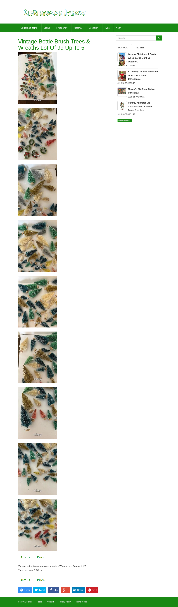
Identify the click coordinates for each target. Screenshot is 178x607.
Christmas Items (30, 27)
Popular (123, 47)
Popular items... (124, 121)
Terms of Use (81, 602)
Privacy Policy (65, 602)
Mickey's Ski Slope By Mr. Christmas (141, 91)
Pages (39, 602)
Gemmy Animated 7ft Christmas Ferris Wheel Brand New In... (140, 106)
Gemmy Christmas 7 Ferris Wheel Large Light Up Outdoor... (142, 58)
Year (119, 27)
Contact (50, 602)
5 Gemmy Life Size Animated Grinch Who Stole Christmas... (143, 75)
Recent (139, 47)
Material (79, 27)
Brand (48, 27)
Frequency (62, 27)
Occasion (94, 27)
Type (108, 27)
